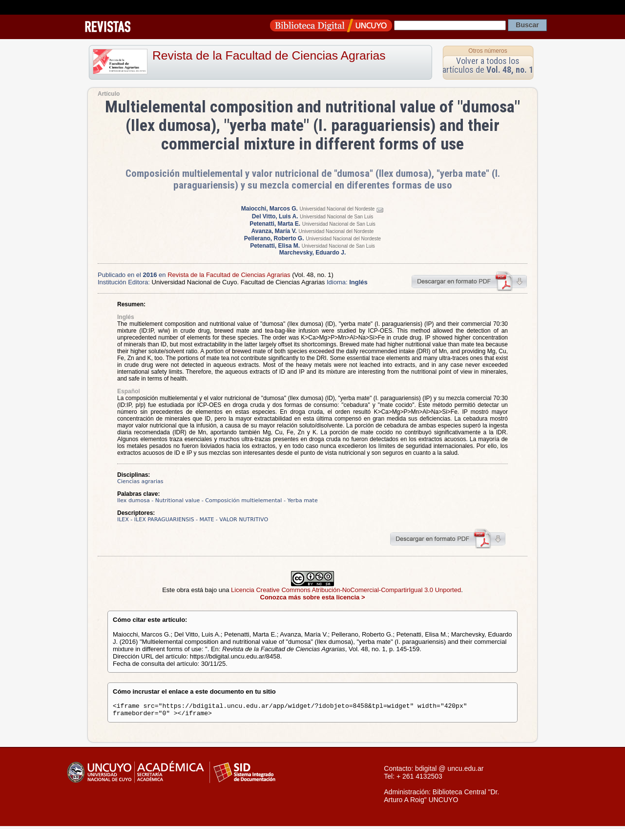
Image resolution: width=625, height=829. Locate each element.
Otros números (487, 50)
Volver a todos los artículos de (487, 65)
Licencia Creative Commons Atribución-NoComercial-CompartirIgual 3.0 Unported (346, 590)
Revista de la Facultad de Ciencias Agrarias (269, 55)
